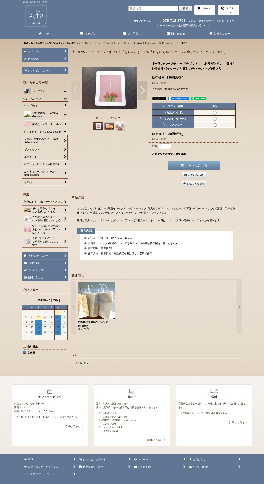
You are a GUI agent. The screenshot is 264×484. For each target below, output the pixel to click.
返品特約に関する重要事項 (169, 153)
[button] (220, 34)
